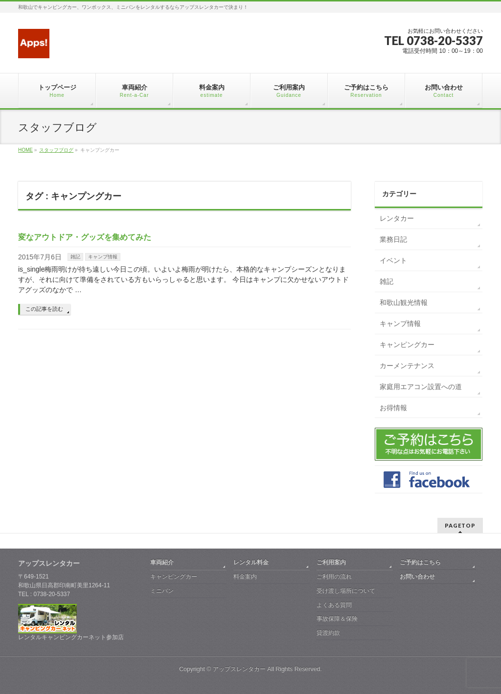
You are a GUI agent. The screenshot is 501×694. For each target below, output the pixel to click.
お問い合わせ (417, 576)
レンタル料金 (251, 562)
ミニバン (162, 590)
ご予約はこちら (420, 562)
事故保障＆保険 (337, 618)
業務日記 (393, 239)
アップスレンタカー (239, 669)
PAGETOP (460, 525)
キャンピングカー (407, 344)
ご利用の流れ (334, 576)
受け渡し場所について (346, 590)
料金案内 (245, 576)
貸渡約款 (328, 632)
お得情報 (393, 408)
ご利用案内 (331, 562)
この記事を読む (44, 309)
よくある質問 (334, 604)
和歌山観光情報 (404, 302)
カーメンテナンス (407, 366)
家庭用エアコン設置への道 (421, 387)
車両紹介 (162, 562)
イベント (393, 260)
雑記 (75, 256)
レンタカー (397, 218)
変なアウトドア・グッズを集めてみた (84, 237)
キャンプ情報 (102, 256)
